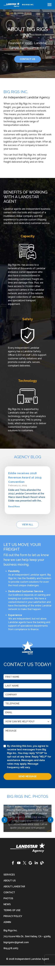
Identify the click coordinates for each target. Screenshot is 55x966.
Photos (8, 898)
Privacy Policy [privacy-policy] (13, 916)
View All (27, 524)
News (7, 904)
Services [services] (9, 874)
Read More (14, 506)
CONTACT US (27, 59)
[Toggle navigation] (49, 4)
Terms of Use (12, 910)
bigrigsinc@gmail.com (16, 942)
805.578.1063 (11, 948)
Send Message (27, 776)
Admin (7, 922)
